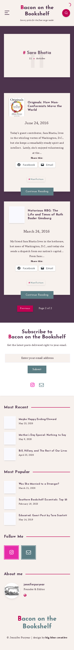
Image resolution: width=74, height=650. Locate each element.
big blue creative (56, 637)
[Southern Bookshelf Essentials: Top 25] (10, 503)
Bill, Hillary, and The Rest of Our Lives (43, 451)
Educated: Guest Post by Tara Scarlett (43, 515)
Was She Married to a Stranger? (39, 484)
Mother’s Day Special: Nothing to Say (42, 435)
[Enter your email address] (37, 358)
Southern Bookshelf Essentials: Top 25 (43, 500)
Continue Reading (37, 191)
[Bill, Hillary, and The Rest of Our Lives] (10, 454)
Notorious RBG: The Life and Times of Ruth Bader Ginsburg (45, 214)
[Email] (41, 384)
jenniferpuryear (34, 584)
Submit (37, 369)
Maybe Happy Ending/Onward (37, 419)
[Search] (66, 13)
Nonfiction (37, 179)
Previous (25, 308)
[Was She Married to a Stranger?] (10, 487)
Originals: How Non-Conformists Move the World (45, 106)
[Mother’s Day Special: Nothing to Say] (10, 438)
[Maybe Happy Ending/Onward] (10, 422)
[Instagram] (32, 384)
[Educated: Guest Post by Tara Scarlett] (10, 518)
